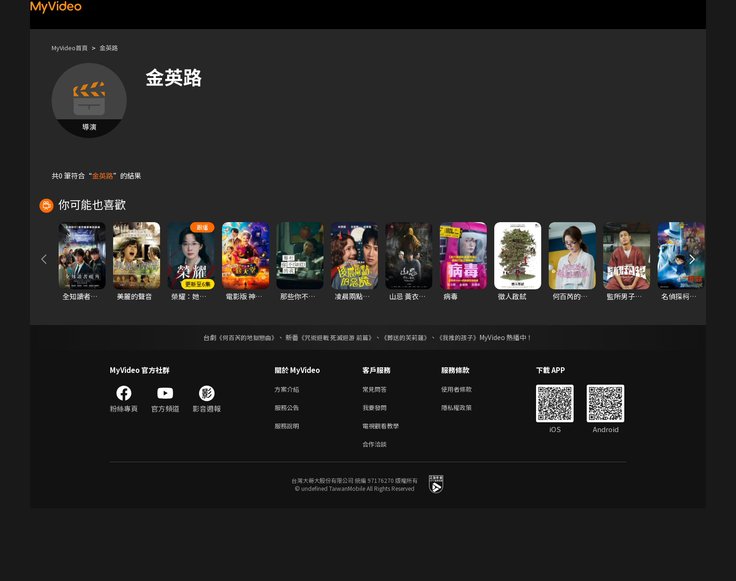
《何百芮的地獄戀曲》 (241, 404)
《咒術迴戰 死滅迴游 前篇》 (335, 404)
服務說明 (289, 496)
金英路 (116, 48)
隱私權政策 (464, 476)
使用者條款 (464, 457)
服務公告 (289, 476)
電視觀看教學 (383, 496)
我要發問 (376, 476)
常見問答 (376, 457)
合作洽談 (376, 516)
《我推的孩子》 (465, 404)
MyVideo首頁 (73, 48)
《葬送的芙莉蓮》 (409, 404)
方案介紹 (289, 457)
